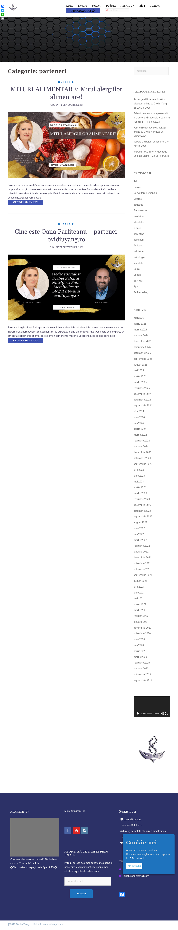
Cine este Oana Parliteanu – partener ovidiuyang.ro (66, 235)
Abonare (81, 893)
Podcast (111, 5)
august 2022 (140, 522)
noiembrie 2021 (142, 563)
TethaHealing (141, 292)
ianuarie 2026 (141, 335)
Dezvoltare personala (145, 193)
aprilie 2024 (140, 428)
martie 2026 (140, 329)
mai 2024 (139, 423)
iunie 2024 (139, 417)
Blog (142, 5)
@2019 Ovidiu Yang (18, 924)
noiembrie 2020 (142, 633)
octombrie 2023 (142, 458)
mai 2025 (139, 370)
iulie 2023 (139, 469)
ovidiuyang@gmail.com (136, 875)
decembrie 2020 (142, 627)
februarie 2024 (142, 440)
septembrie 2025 (143, 358)
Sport (137, 286)
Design (137, 187)
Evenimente (140, 210)
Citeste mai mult (25, 202)
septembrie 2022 (143, 516)
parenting (139, 234)
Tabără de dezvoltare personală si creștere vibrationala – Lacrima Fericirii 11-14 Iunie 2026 (152, 117)
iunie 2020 (139, 639)
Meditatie (139, 222)
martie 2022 (140, 540)
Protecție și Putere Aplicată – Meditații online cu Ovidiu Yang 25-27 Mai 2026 (150, 103)
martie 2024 (140, 434)
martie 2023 (140, 493)
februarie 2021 (142, 616)
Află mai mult (137, 858)
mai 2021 (139, 598)
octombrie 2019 (142, 674)
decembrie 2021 (142, 557)
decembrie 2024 (142, 394)
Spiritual (138, 280)
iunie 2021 (139, 592)
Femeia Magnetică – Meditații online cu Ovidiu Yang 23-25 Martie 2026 (150, 131)
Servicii (96, 5)
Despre (82, 5)
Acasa (69, 5)
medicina (139, 216)
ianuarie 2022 (141, 551)
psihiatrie (139, 251)
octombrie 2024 (142, 399)
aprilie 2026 (140, 323)
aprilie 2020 (140, 651)
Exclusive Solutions (130, 825)
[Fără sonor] (162, 713)
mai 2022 (139, 534)
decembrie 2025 (142, 341)
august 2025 (140, 364)
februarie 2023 (142, 499)
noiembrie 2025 (142, 347)
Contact (155, 5)
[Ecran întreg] (166, 713)
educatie (138, 204)
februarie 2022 (142, 545)
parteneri (139, 239)
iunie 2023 (139, 475)
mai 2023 (139, 481)
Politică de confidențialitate (48, 924)
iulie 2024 (139, 411)
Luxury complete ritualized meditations (142, 831)
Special (138, 274)
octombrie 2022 (142, 510)
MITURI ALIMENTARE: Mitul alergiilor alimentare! (66, 93)
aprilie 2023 (140, 487)
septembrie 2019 (143, 680)
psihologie (139, 257)
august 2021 (140, 580)
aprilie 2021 (140, 604)
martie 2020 (140, 657)
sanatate (138, 263)
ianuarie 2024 (141, 446)
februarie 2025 (142, 388)
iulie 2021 (139, 586)
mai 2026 (139, 317)
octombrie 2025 (142, 353)
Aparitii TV (128, 5)
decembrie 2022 (142, 505)
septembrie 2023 (143, 464)
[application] (152, 706)
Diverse (138, 198)
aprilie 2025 (140, 376)
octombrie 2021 (142, 569)
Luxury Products (130, 819)
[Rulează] (138, 713)
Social (137, 269)
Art (135, 181)
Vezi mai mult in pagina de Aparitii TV (33, 867)
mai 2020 (139, 645)
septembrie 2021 (143, 575)
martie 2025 (140, 382)
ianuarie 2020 (141, 668)
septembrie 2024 (143, 405)
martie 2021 (140, 610)
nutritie (66, 82)
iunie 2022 (139, 528)
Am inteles (134, 866)
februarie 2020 (142, 662)
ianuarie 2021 (141, 621)
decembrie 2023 (142, 452)
